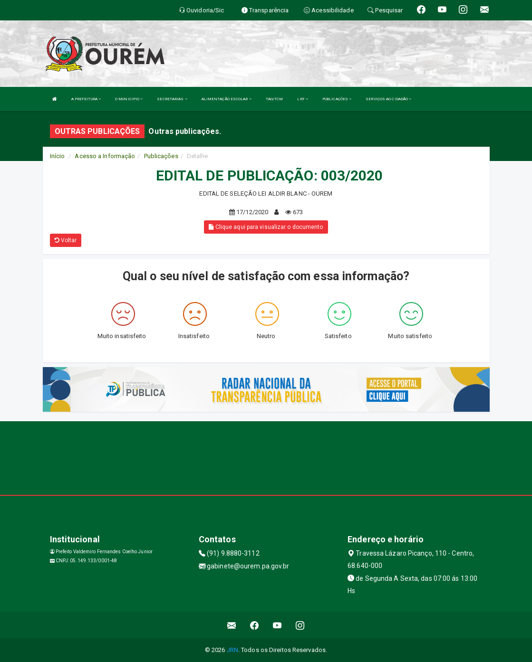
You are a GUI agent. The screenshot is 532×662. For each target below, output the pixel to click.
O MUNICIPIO (129, 99)
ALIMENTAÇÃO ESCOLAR (226, 99)
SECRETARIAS (172, 99)
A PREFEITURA (86, 99)
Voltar (66, 240)
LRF (302, 99)
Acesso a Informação (105, 156)
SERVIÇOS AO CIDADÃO (388, 99)
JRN (232, 649)
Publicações (161, 156)
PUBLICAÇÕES (336, 99)
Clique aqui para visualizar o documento (266, 227)
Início (57, 156)
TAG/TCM (274, 99)
